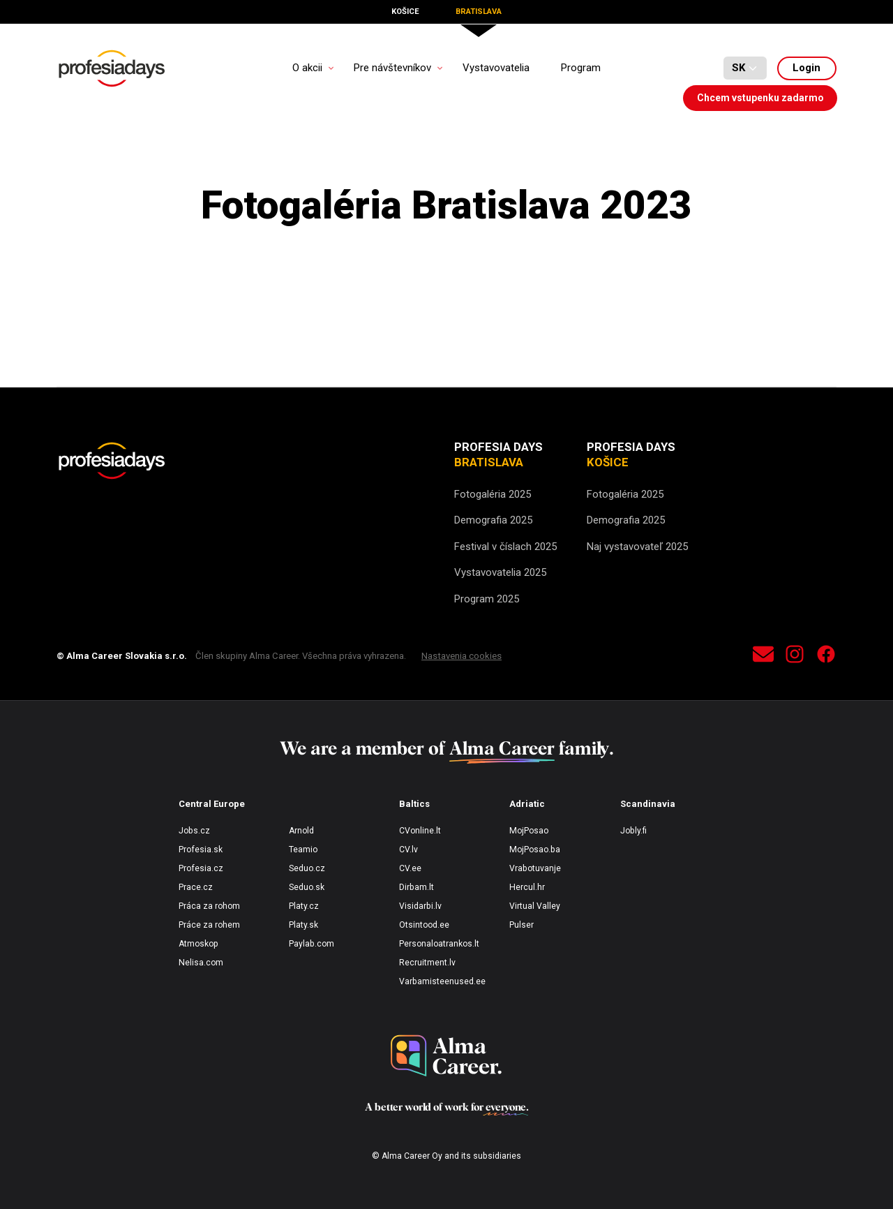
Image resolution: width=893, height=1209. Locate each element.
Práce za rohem (209, 925)
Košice (405, 11)
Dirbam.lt (416, 887)
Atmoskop (198, 944)
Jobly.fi (633, 831)
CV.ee (410, 868)
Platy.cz (304, 906)
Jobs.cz (194, 831)
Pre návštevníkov (392, 67)
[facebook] (826, 656)
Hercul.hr (527, 887)
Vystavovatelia (496, 67)
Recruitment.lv (427, 962)
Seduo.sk (306, 887)
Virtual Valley (534, 906)
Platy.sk (303, 925)
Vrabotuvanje (535, 868)
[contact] (763, 656)
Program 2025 (486, 599)
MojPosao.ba (534, 849)
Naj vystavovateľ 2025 (637, 546)
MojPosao (528, 831)
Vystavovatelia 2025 (500, 572)
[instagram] (794, 656)
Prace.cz (196, 887)
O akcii (307, 67)
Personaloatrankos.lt (439, 944)
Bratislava (479, 11)
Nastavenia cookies (461, 656)
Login (806, 67)
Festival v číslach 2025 (505, 546)
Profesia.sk (201, 849)
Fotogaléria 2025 (492, 494)
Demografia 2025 (493, 520)
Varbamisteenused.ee (442, 981)
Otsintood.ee (424, 925)
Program (581, 67)
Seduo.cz (307, 868)
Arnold (301, 831)
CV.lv (408, 849)
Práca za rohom (209, 906)
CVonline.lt (420, 831)
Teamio (303, 849)
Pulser (521, 925)
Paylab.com (311, 944)
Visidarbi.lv (420, 906)
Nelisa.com (201, 962)
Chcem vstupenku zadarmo (760, 97)
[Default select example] (744, 68)
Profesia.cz (201, 868)
